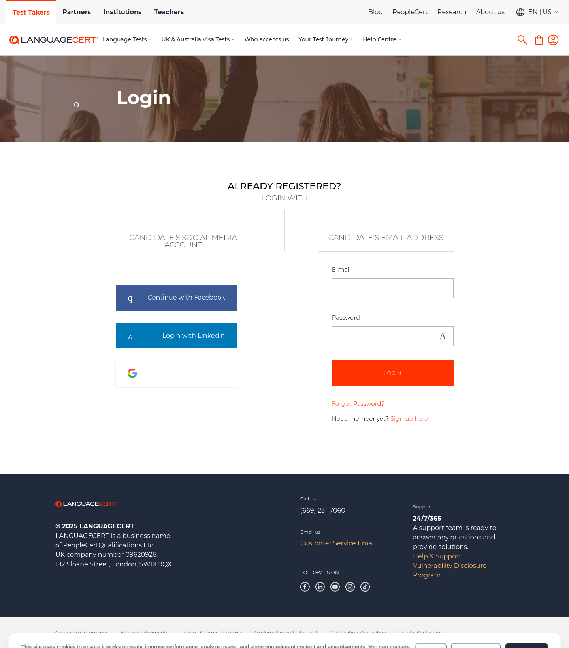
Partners (76, 12)
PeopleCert (410, 12)
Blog (375, 12)
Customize (476, 617)
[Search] (522, 40)
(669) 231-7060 (322, 510)
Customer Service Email (338, 543)
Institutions (122, 12)
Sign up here (409, 418)
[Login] (553, 40)
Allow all (526, 617)
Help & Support (437, 556)
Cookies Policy (133, 621)
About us (490, 12)
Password (346, 317)
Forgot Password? (358, 403)
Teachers (169, 12)
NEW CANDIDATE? (506, 160)
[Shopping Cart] (539, 40)
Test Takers (31, 12)
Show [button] (443, 336)
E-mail (341, 269)
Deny (431, 617)
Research (452, 12)
